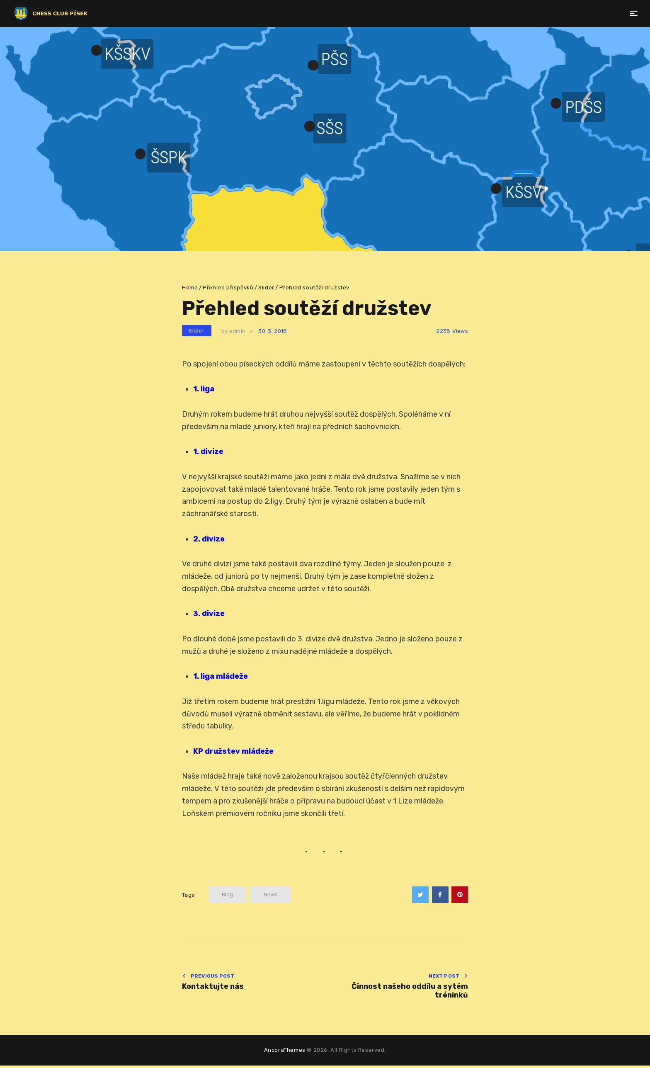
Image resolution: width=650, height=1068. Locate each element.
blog (227, 894)
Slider (266, 287)
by (233, 331)
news (271, 894)
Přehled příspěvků (228, 287)
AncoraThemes (285, 1052)
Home (190, 287)
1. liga (203, 388)
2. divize (209, 539)
